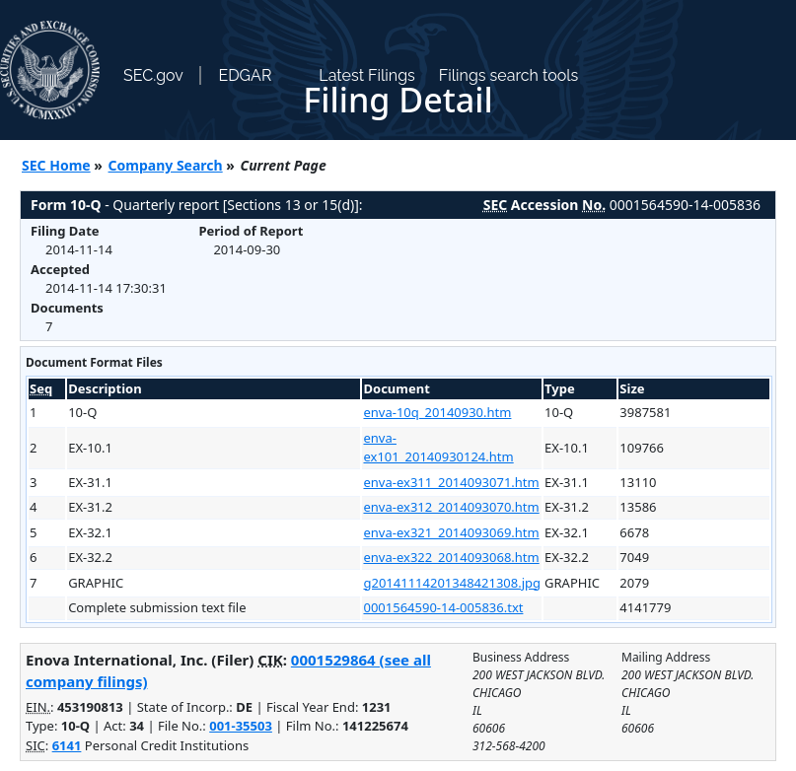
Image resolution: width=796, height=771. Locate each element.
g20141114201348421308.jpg (452, 583)
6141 (67, 745)
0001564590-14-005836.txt (443, 607)
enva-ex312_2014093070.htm (451, 507)
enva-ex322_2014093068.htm (451, 557)
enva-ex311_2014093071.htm (451, 482)
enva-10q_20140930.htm (437, 412)
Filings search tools (509, 75)
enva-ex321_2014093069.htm (451, 532)
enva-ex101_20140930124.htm (438, 447)
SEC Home (56, 165)
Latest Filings (366, 75)
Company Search (166, 165)
